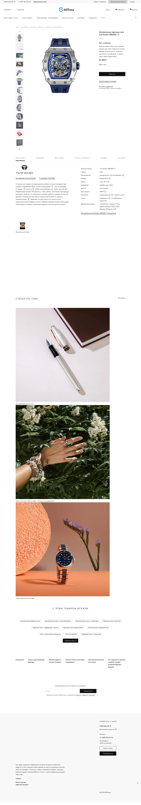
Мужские (41, 27)
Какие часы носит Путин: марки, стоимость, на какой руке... (35, 501)
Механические (58, 27)
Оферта (18, 778)
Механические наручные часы (30, 621)
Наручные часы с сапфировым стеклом (45, 627)
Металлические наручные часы (98, 627)
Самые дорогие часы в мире (25, 598)
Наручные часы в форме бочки (73, 627)
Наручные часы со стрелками (91, 634)
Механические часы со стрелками (87, 621)
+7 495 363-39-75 (24, 2)
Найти (135, 17)
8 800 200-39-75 (9, 2)
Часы (17, 27)
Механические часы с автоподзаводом (58, 621)
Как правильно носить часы (25, 404)
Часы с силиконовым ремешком (50, 634)
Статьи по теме (27, 298)
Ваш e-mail (102, 64)
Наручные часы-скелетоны (112, 621)
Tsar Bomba (24, 27)
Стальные (48, 27)
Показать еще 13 (70, 641)
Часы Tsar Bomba (71, 634)
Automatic (33, 27)
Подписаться (88, 691)
